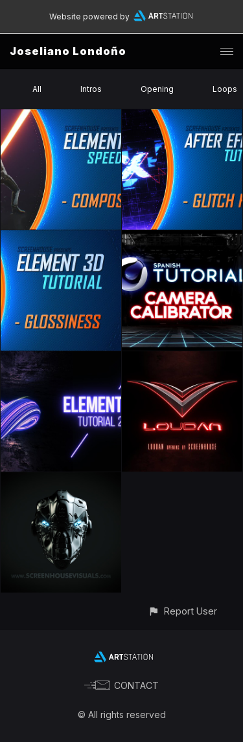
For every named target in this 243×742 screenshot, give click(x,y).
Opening (157, 89)
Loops (225, 89)
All (36, 89)
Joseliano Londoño (68, 51)
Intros (91, 89)
